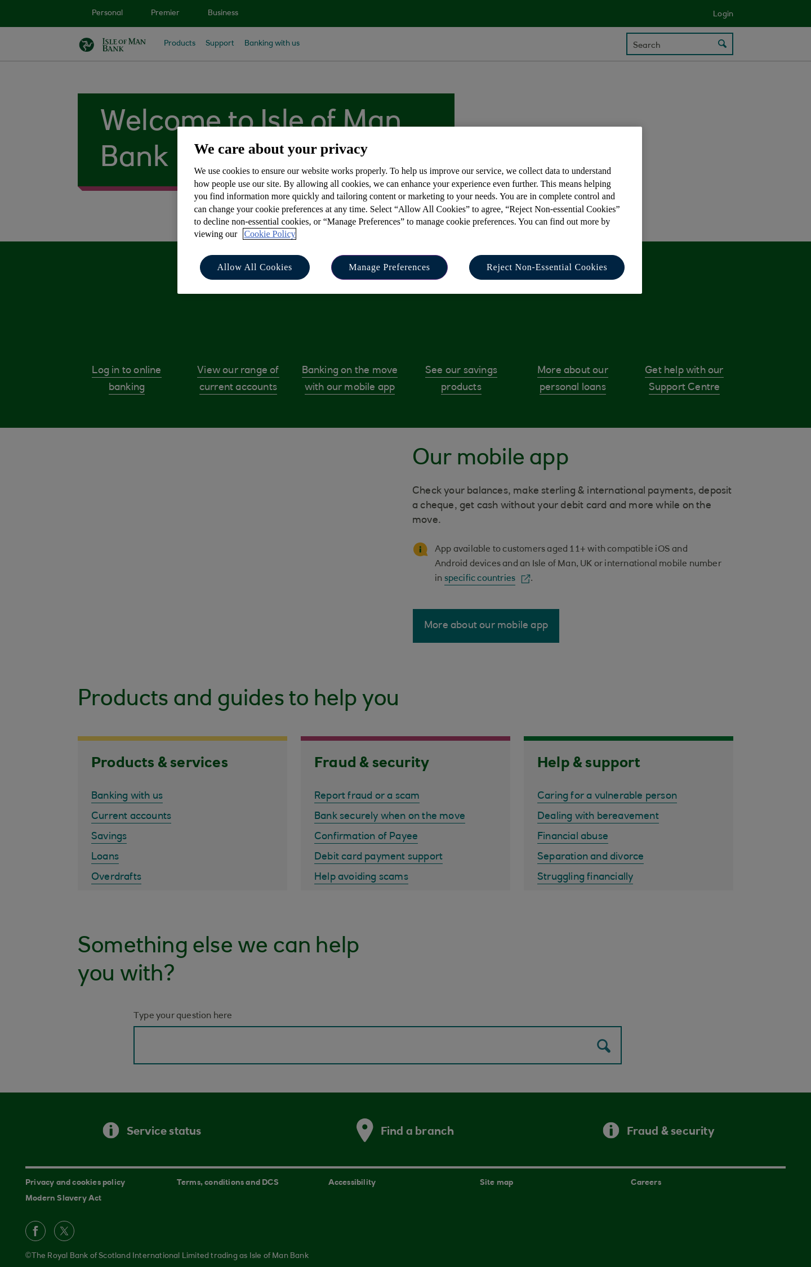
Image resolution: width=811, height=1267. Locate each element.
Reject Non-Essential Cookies (547, 267)
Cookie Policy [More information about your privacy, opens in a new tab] (269, 234)
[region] (409, 210)
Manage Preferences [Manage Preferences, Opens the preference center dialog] (389, 267)
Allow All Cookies (255, 267)
